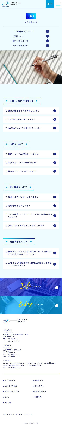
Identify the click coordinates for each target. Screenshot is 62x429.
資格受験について (21, 45)
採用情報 (38, 397)
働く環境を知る (40, 391)
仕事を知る (38, 380)
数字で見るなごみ (12, 391)
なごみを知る (10, 380)
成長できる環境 (11, 386)
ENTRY (8, 402)
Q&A (7, 397)
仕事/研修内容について (23, 31)
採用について (19, 36)
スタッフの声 (39, 386)
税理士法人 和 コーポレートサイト (16, 414)
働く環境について (21, 40)
